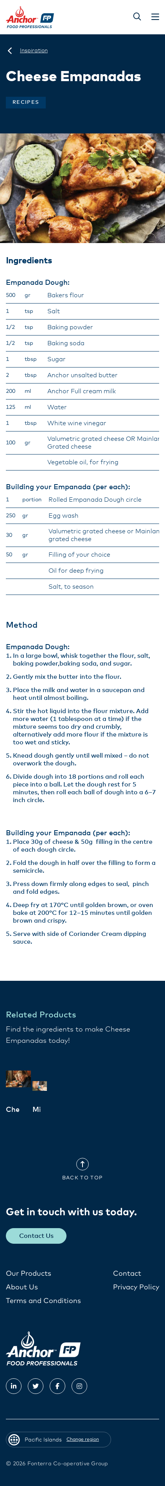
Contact (127, 1273)
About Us (22, 1287)
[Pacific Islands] (10, 51)
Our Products (28, 1273)
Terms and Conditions (43, 1301)
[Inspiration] (34, 51)
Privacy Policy (136, 1287)
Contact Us (36, 1236)
